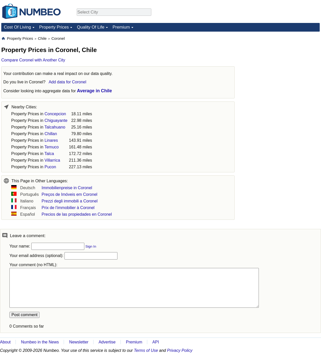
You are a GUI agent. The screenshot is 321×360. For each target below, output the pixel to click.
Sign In (90, 246)
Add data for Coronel (67, 82)
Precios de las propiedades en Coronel (77, 214)
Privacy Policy (180, 350)
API (155, 342)
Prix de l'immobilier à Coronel (68, 207)
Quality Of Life (90, 27)
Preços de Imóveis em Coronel (69, 194)
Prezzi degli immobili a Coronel (70, 201)
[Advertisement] (281, 68)
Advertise (107, 342)
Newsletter (79, 342)
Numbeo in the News (40, 342)
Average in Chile (94, 90)
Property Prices (54, 27)
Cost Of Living (17, 27)
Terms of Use (146, 350)
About (5, 342)
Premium (121, 27)
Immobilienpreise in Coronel (67, 188)
